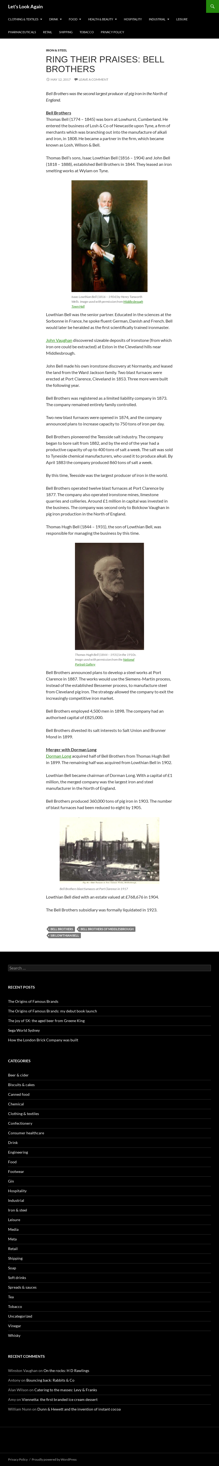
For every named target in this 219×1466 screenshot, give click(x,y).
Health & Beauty (100, 19)
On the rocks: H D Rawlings (66, 1370)
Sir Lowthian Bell (65, 935)
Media (13, 1229)
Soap (12, 1268)
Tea (11, 1297)
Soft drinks (17, 1277)
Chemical (16, 1104)
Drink (53, 19)
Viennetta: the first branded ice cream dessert (60, 1399)
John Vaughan (59, 340)
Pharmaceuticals (22, 32)
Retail (47, 32)
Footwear (16, 1171)
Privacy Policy (112, 32)
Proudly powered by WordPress (54, 1459)
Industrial (157, 19)
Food (73, 19)
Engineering (18, 1152)
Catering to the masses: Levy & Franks (65, 1390)
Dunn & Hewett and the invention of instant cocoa (79, 1409)
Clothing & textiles (23, 19)
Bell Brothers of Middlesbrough (107, 929)
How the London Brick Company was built (43, 1040)
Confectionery (20, 1123)
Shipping (66, 32)
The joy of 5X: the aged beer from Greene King (46, 1020)
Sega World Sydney (24, 1030)
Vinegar (14, 1325)
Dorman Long (58, 755)
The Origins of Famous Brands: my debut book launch (52, 1011)
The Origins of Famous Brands (33, 1001)
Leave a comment (93, 79)
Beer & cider (18, 1075)
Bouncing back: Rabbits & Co (50, 1380)
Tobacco (87, 32)
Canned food (19, 1094)
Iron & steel (56, 50)
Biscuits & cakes (21, 1084)
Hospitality (133, 19)
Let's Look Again (25, 6)
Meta (12, 1239)
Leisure (182, 19)
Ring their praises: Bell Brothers (105, 64)
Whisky (14, 1335)
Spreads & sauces (22, 1287)
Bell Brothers (62, 929)
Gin (11, 1181)
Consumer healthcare (26, 1133)
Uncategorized (20, 1316)
